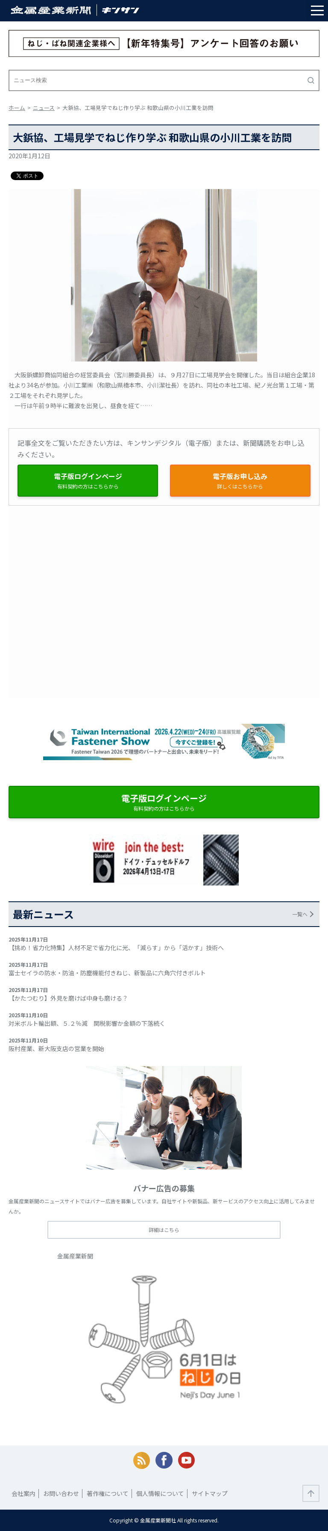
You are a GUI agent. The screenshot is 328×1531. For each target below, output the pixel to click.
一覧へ (300, 914)
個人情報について (160, 1493)
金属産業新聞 (75, 1256)
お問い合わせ (61, 1493)
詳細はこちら (164, 1229)
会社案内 (23, 1493)
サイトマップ (210, 1493)
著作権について (108, 1493)
